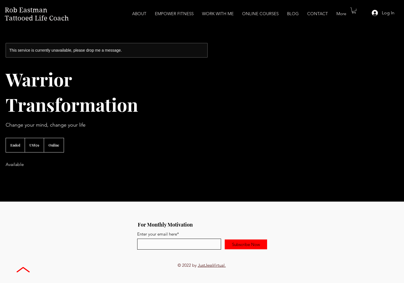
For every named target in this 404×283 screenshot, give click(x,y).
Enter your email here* (158, 234)
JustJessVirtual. (212, 265)
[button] (353, 10)
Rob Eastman (27, 10)
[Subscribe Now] (246, 244)
